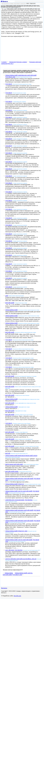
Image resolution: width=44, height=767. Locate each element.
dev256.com (17, 596)
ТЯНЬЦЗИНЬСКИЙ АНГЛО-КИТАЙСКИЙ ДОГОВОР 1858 (18, 573)
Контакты (4, 588)
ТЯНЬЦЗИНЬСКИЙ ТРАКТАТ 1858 (16, 531)
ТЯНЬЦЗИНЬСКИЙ (11, 310)
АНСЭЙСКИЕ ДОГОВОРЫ (13, 550)
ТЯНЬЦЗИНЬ (9, 573)
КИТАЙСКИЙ (9, 303)
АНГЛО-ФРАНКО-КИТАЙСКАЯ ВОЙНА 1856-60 (20, 559)
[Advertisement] (15, 48)
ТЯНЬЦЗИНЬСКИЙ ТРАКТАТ (14, 484)
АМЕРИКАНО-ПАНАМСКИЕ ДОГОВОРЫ (18, 500)
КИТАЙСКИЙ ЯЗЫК (11, 471)
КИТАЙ (7, 453)
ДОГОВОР (8, 84)
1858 (6, 295)
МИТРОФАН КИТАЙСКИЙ (14, 464)
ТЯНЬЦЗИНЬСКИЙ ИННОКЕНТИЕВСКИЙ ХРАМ (21, 455)
